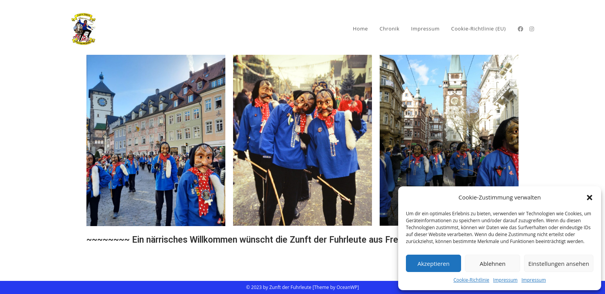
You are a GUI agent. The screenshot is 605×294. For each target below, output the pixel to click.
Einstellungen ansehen (558, 263)
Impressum (505, 280)
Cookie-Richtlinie (471, 280)
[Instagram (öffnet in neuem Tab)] (531, 29)
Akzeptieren (433, 263)
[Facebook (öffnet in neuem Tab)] (520, 29)
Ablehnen (492, 263)
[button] (589, 197)
